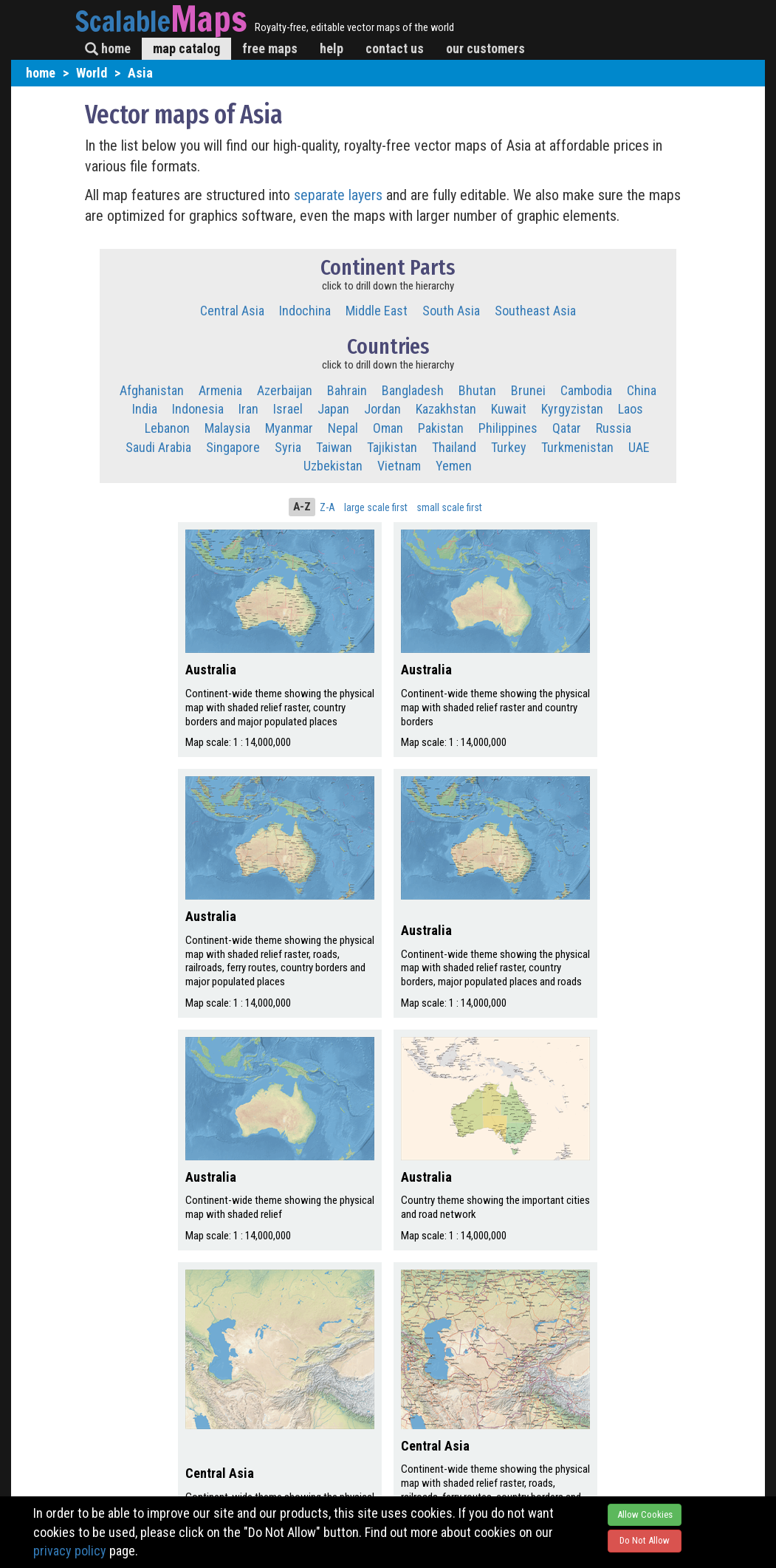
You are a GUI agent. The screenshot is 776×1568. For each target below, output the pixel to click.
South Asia (451, 310)
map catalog (186, 48)
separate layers (340, 195)
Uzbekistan (333, 465)
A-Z (302, 506)
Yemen (454, 465)
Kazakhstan (446, 409)
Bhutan (477, 390)
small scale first (449, 507)
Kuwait (508, 409)
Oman (388, 428)
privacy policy (69, 1550)
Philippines (508, 428)
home (108, 48)
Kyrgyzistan (572, 409)
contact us (394, 48)
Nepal (343, 428)
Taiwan (334, 447)
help (331, 48)
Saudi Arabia (158, 447)
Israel (288, 409)
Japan (333, 409)
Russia (613, 428)
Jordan (382, 409)
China (641, 390)
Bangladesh (413, 390)
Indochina (305, 310)
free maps (270, 48)
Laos (630, 409)
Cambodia (586, 390)
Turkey (508, 447)
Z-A (327, 507)
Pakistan (441, 428)
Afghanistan (152, 390)
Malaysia (227, 428)
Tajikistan (392, 447)
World (91, 73)
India (144, 409)
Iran (248, 409)
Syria (288, 447)
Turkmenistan (577, 447)
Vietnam (399, 465)
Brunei (528, 390)
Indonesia (198, 409)
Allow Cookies (645, 1514)
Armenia (220, 390)
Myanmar (289, 428)
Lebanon (167, 428)
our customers (485, 48)
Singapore (233, 447)
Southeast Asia (535, 310)
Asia (140, 73)
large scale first (376, 507)
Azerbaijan (284, 390)
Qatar (566, 428)
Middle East (377, 310)
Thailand (454, 447)
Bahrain (347, 390)
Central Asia (232, 310)
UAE (639, 447)
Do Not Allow (644, 1540)
